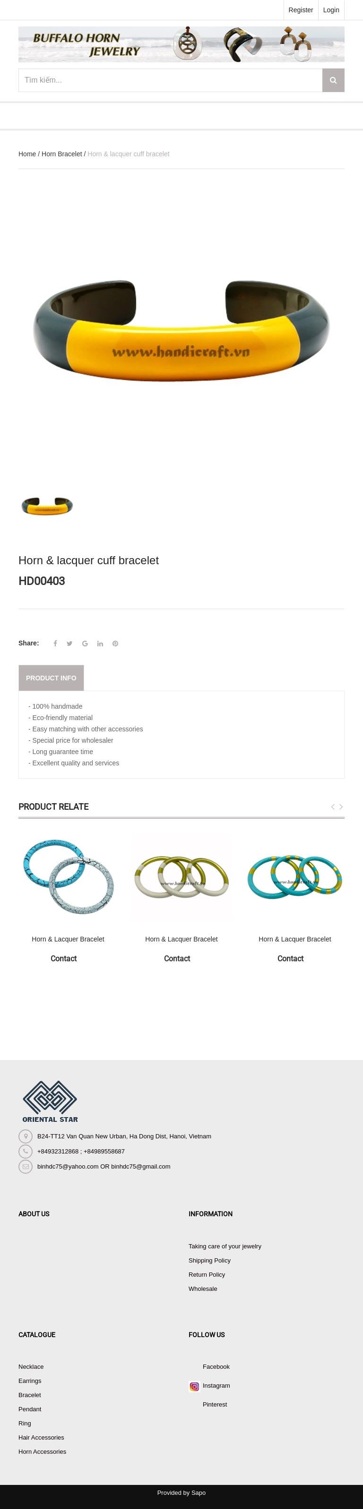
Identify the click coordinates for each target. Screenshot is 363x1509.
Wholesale (203, 1288)
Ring (24, 1423)
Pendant (29, 1409)
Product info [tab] (51, 678)
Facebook (216, 1366)
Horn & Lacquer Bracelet (68, 939)
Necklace (30, 1366)
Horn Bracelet (62, 154)
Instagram (216, 1385)
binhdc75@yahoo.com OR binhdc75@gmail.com (103, 1166)
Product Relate (53, 807)
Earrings (29, 1380)
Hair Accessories (41, 1437)
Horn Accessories (42, 1451)
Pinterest (215, 1404)
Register (301, 10)
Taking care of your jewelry (225, 1246)
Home (27, 154)
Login (331, 10)
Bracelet (29, 1395)
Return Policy (207, 1274)
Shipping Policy (210, 1260)
